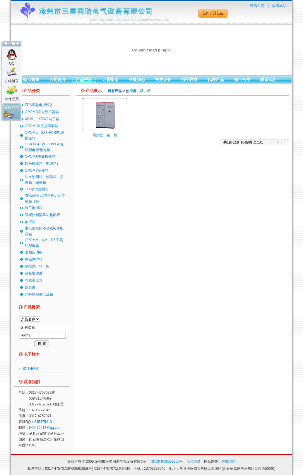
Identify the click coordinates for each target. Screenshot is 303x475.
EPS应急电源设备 (39, 105)
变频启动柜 (33, 252)
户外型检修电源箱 (39, 294)
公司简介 (57, 79)
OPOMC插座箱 (37, 170)
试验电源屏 (33, 273)
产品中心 (84, 79)
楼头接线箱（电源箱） (42, 163)
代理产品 (216, 79)
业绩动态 (137, 79)
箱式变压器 (33, 280)
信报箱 (30, 222)
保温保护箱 (33, 259)
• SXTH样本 (28, 369)
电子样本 (189, 79)
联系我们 (268, 79)
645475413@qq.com (45, 428)
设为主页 (257, 6)
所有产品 (115, 91)
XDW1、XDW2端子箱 (42, 119)
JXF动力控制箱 (37, 189)
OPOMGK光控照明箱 (41, 126)
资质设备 (163, 79)
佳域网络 (229, 462)
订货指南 (110, 79)
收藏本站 (279, 6)
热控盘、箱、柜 (37, 266)
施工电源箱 (33, 208)
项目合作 (242, 79)
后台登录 (193, 462)
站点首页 (31, 79)
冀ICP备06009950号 (167, 462)
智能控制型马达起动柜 (42, 215)
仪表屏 (30, 287)
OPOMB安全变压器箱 (42, 112)
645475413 (43, 422)
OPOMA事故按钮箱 (40, 156)
